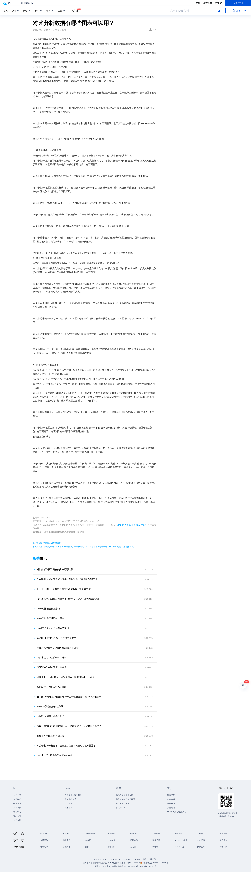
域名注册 (44, 833)
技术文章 (17, 795)
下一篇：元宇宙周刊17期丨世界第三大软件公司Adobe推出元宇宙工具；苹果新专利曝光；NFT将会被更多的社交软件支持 (84, 547)
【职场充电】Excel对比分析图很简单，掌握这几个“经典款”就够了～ (70, 599)
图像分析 (156, 840)
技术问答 (17, 799)
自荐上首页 (69, 803)
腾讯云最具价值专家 (124, 795)
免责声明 (171, 799)
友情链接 (171, 808)
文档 (198, 3)
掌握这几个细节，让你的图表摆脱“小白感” (58, 648)
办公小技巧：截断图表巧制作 (51, 657)
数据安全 (44, 847)
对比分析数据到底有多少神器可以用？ (56, 569)
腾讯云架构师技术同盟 (125, 799)
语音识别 (223, 840)
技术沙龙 (17, 803)
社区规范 (171, 795)
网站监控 (201, 847)
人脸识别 (44, 840)
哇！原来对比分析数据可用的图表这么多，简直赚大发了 (65, 589)
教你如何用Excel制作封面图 (50, 736)
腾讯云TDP (120, 808)
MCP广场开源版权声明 (176, 812)
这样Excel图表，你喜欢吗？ (50, 716)
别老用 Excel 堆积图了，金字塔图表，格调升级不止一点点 (66, 677)
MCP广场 (73, 10)
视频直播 (223, 833)
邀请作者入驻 (70, 799)
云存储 (200, 833)
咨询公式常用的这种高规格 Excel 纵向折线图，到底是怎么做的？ (69, 726)
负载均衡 (66, 847)
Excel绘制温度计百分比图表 (50, 618)
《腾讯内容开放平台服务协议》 (131, 525)
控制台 (218, 3)
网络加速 (134, 833)
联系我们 (171, 803)
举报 (153, 29)
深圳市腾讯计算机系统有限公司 (96, 863)
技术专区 (17, 820)
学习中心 (17, 812)
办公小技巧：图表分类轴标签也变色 (55, 755)
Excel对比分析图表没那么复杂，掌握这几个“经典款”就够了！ (67, 579)
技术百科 (17, 816)
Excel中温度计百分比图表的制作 (53, 628)
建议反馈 (207, 3)
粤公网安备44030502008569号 (155, 863)
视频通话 (134, 840)
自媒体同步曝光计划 (73, 795)
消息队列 (111, 833)
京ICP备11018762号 (148, 866)
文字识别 (111, 847)
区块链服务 (90, 833)
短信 (87, 847)
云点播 (133, 847)
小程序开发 (179, 847)
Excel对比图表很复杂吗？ (49, 608)
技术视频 (17, 808)
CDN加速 (111, 840)
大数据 (155, 847)
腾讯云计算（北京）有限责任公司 (109, 866)
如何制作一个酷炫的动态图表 (51, 687)
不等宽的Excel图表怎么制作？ (52, 667)
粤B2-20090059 (133, 863)
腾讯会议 (66, 840)
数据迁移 (223, 847)
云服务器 (66, 833)
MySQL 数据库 (181, 840)
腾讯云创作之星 (122, 803)
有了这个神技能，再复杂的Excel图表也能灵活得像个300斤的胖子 (69, 697)
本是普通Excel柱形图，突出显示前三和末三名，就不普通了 (66, 745)
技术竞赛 (68, 808)
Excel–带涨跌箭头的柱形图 (50, 706)
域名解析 (178, 833)
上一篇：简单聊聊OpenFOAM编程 (47, 543)
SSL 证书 (201, 840)
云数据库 (156, 833)
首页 (5, 10)
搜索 (219, 10)
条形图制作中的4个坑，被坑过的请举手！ (57, 638)
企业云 (88, 840)
